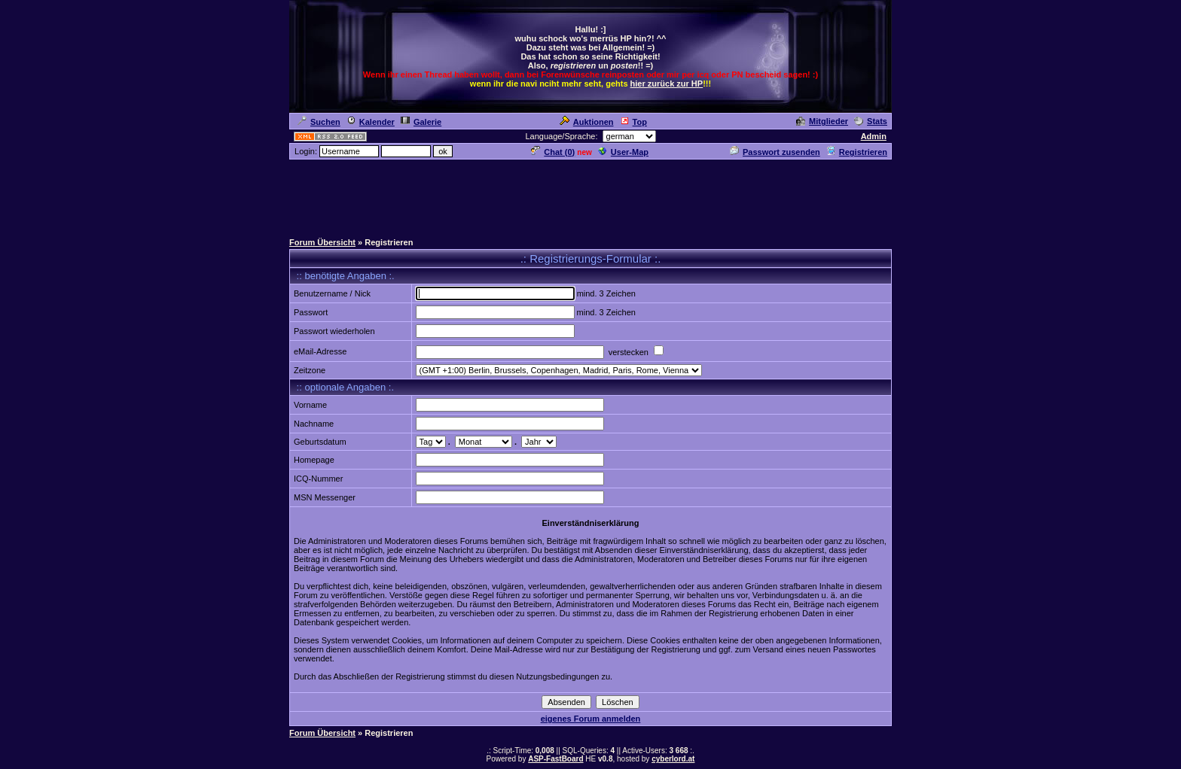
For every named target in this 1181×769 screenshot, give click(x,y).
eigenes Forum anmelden (591, 718)
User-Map (623, 152)
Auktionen (587, 121)
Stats (870, 121)
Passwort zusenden (775, 152)
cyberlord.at (673, 759)
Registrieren (856, 152)
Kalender (370, 121)
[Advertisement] (590, 195)
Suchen (319, 121)
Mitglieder (822, 121)
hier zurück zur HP (666, 83)
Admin (874, 136)
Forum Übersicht (322, 242)
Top (633, 121)
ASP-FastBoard (555, 759)
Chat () (553, 152)
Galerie (421, 121)
